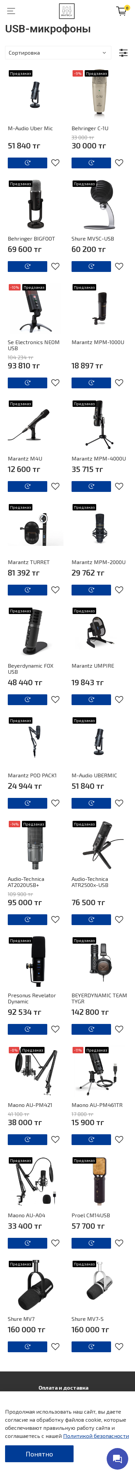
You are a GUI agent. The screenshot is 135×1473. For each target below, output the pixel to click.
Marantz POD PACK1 (32, 775)
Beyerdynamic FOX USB (30, 668)
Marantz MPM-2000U (99, 562)
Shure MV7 (21, 1318)
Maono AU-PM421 (30, 1105)
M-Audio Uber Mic (30, 128)
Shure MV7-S (88, 1318)
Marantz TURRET (29, 562)
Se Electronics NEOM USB (34, 345)
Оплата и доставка (63, 1387)
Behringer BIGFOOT (31, 238)
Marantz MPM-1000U (98, 342)
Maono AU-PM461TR (97, 1105)
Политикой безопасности (96, 1436)
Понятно (39, 1454)
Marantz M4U (25, 458)
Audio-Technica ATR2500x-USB (90, 882)
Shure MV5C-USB (93, 238)
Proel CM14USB (91, 1215)
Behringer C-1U (90, 128)
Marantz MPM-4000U (99, 458)
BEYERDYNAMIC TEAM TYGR (99, 998)
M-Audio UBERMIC (94, 775)
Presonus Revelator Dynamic (32, 998)
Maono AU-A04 (26, 1215)
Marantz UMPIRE (93, 665)
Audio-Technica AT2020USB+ (26, 882)
